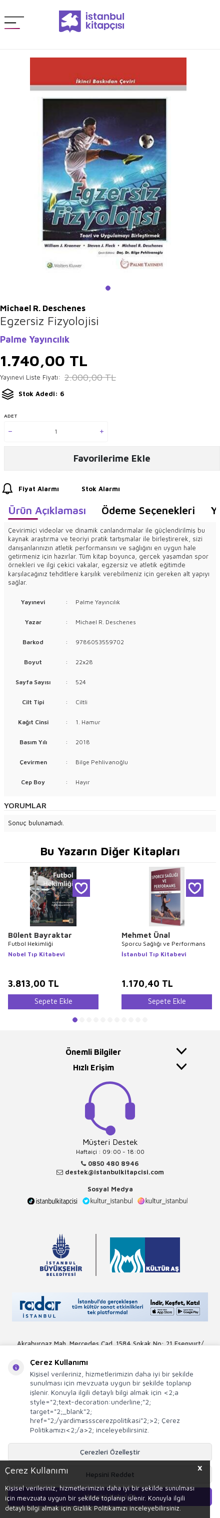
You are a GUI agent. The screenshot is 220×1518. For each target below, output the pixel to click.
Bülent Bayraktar (40, 935)
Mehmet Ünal (146, 935)
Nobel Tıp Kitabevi (36, 954)
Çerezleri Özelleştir (110, 1451)
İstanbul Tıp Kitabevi (154, 954)
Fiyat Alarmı (29, 489)
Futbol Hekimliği (30, 943)
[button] (108, 288)
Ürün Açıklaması (47, 510)
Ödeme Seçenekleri (148, 510)
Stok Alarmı (91, 489)
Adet (11, 416)
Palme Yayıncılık (35, 339)
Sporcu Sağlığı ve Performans (164, 943)
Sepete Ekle (53, 1001)
